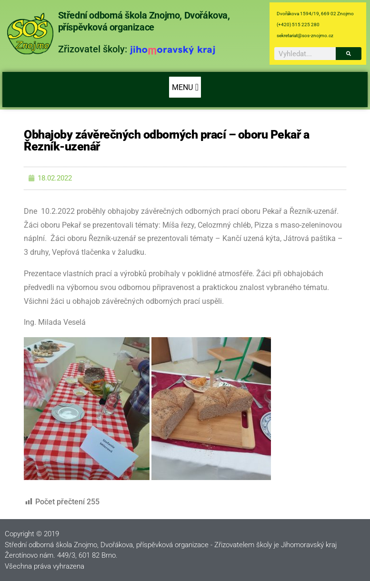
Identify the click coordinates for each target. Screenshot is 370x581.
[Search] (348, 53)
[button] (185, 87)
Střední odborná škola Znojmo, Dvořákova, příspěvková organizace (144, 21)
